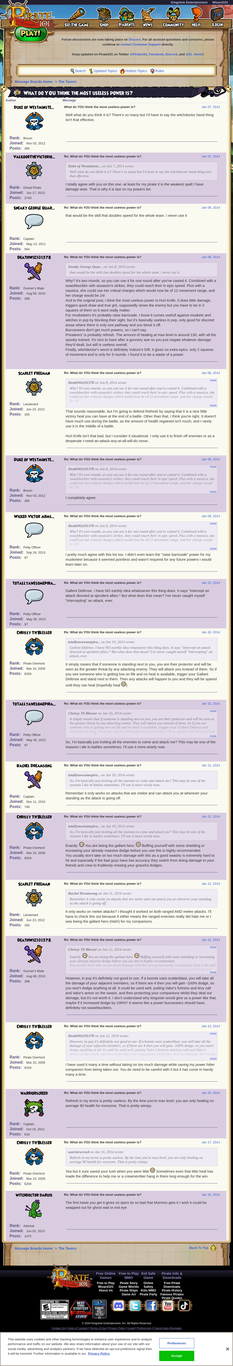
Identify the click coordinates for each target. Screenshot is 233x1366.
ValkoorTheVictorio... (34, 157)
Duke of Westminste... (34, 107)
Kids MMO (148, 1290)
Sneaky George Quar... (34, 208)
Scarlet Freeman (34, 373)
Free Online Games (106, 1276)
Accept (176, 1358)
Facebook (156, 54)
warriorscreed (34, 1093)
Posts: (16, 148)
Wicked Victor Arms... (34, 517)
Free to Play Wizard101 (106, 1284)
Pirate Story (129, 1283)
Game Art (129, 1294)
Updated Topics (105, 71)
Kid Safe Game (148, 1276)
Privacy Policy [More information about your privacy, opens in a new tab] (99, 1355)
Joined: (17, 143)
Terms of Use (98, 1328)
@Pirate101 (138, 54)
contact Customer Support (140, 44)
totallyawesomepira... (34, 583)
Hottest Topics (136, 71)
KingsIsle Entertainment (189, 2)
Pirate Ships (129, 1290)
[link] (119, 1309)
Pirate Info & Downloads (172, 1276)
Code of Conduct (77, 1328)
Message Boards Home (34, 82)
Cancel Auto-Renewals (167, 1328)
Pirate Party (148, 1294)
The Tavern (67, 82)
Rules (159, 71)
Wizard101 (220, 2)
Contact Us (58, 1328)
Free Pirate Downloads (172, 1284)
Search (80, 71)
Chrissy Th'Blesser (34, 633)
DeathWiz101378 (34, 258)
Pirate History (172, 1290)
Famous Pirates (172, 1294)
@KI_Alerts (194, 54)
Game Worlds (129, 1286)
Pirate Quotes (172, 1298)
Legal (131, 1328)
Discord (135, 39)
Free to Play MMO (129, 1276)
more (213, 380)
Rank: (16, 138)
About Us (106, 1290)
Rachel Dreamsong (34, 766)
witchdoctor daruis (34, 1195)
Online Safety (148, 1284)
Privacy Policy (117, 1328)
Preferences (144, 1328)
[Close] (227, 1351)
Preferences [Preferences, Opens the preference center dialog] (176, 1345)
